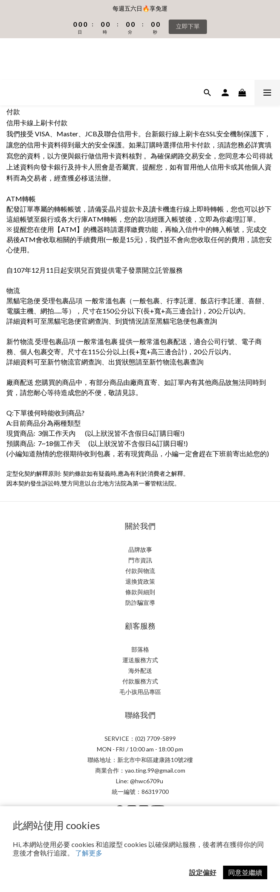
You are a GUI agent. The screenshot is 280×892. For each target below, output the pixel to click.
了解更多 (88, 853)
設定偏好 (202, 872)
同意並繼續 (245, 872)
